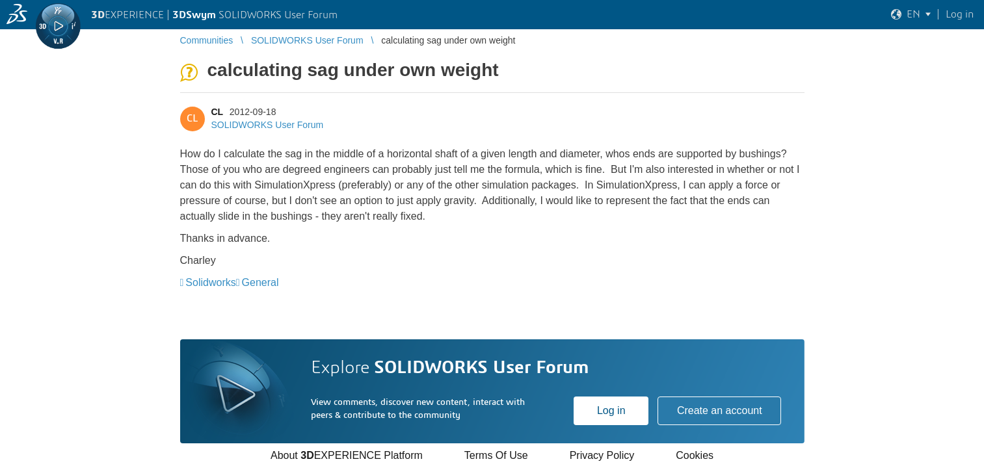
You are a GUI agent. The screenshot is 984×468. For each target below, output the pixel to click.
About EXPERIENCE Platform (347, 455)
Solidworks (210, 282)
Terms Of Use (496, 455)
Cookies (694, 455)
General (260, 282)
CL (217, 112)
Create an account (719, 410)
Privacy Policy (602, 455)
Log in (611, 410)
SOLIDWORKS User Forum (267, 125)
